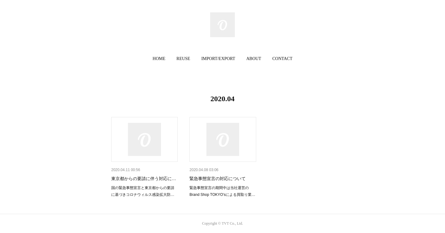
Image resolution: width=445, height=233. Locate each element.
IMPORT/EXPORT (218, 58)
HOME (159, 58)
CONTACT (282, 58)
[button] (159, 59)
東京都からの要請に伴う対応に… (143, 178)
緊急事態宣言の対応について (217, 178)
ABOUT (253, 58)
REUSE (183, 58)
